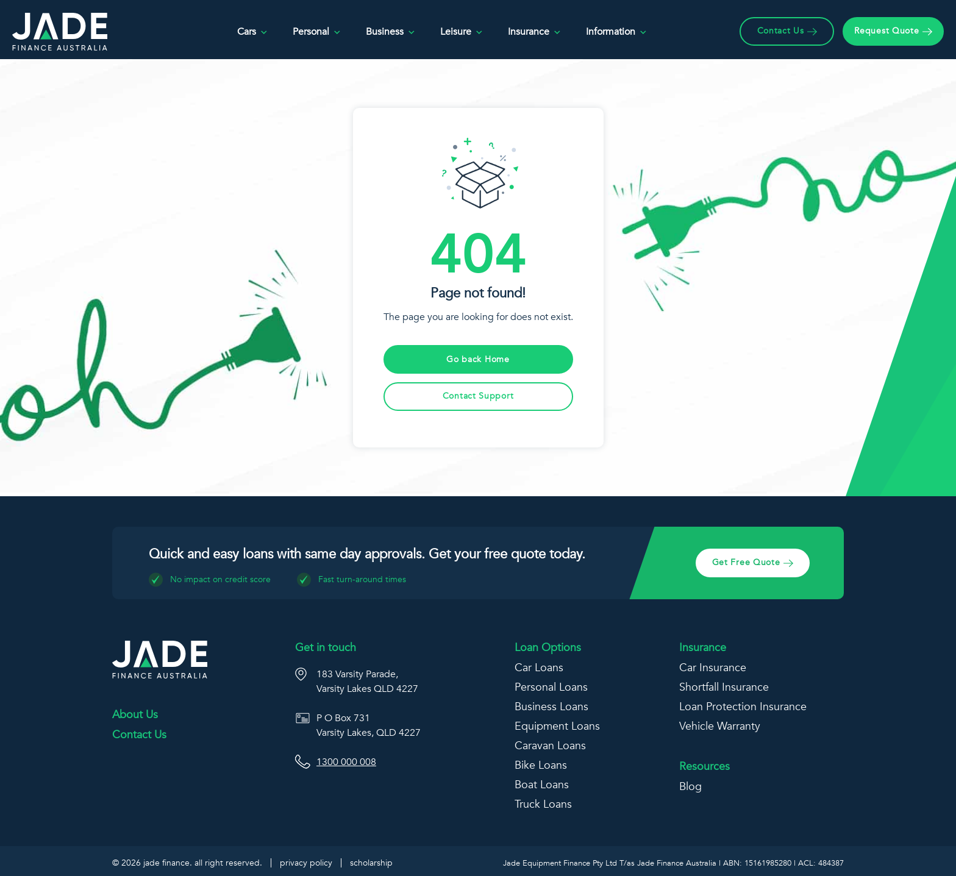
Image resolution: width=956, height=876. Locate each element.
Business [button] (391, 32)
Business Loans (551, 706)
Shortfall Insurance (724, 687)
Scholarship (371, 863)
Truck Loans (543, 804)
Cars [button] (252, 32)
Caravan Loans (550, 745)
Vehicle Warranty (719, 726)
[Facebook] (122, 784)
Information (616, 32)
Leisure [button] (461, 32)
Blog (690, 786)
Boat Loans (542, 784)
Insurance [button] (535, 32)
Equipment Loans (557, 726)
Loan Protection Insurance (743, 706)
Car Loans (539, 667)
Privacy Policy (306, 863)
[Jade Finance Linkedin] (148, 785)
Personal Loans (551, 687)
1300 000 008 (346, 762)
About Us (135, 715)
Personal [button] (317, 32)
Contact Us (139, 735)
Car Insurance (712, 667)
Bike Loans (541, 765)
